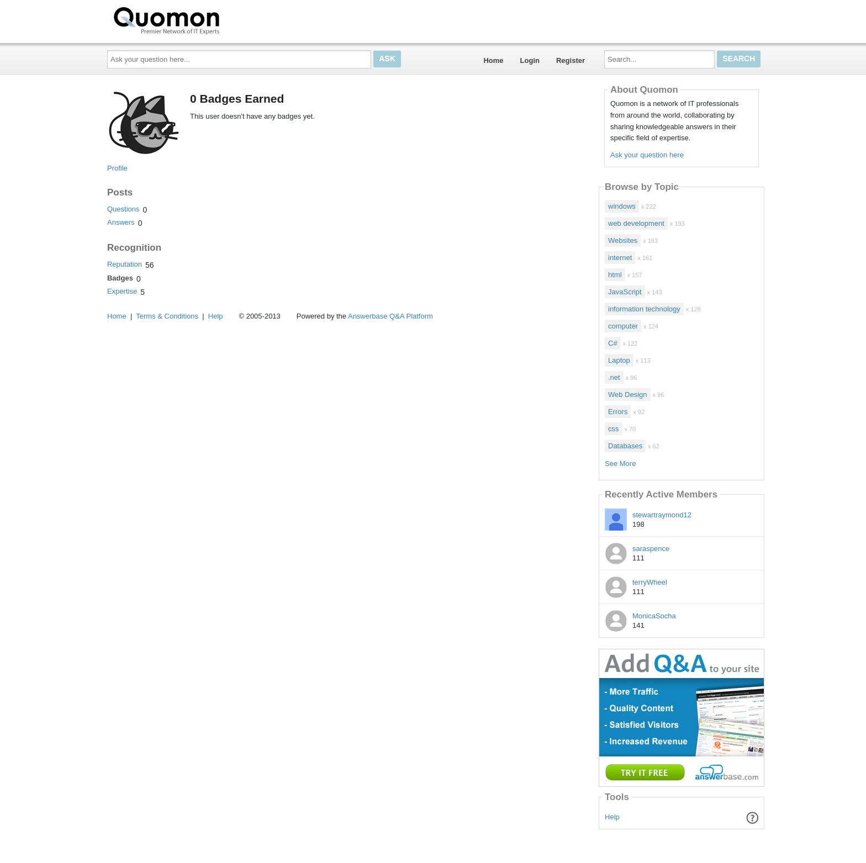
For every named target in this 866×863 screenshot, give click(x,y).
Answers (121, 222)
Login (530, 60)
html (615, 275)
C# (612, 343)
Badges (120, 278)
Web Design (627, 394)
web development (636, 223)
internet (620, 257)
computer (623, 326)
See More (620, 463)
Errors (617, 411)
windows (622, 206)
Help (612, 817)
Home (493, 60)
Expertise (122, 291)
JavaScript (625, 292)
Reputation (124, 264)
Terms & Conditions (167, 316)
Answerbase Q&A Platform (390, 316)
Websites (622, 240)
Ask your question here (647, 155)
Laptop (619, 360)
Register (570, 60)
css (613, 429)
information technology (644, 309)
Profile (117, 168)
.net (614, 377)
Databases (625, 446)
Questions (123, 209)
